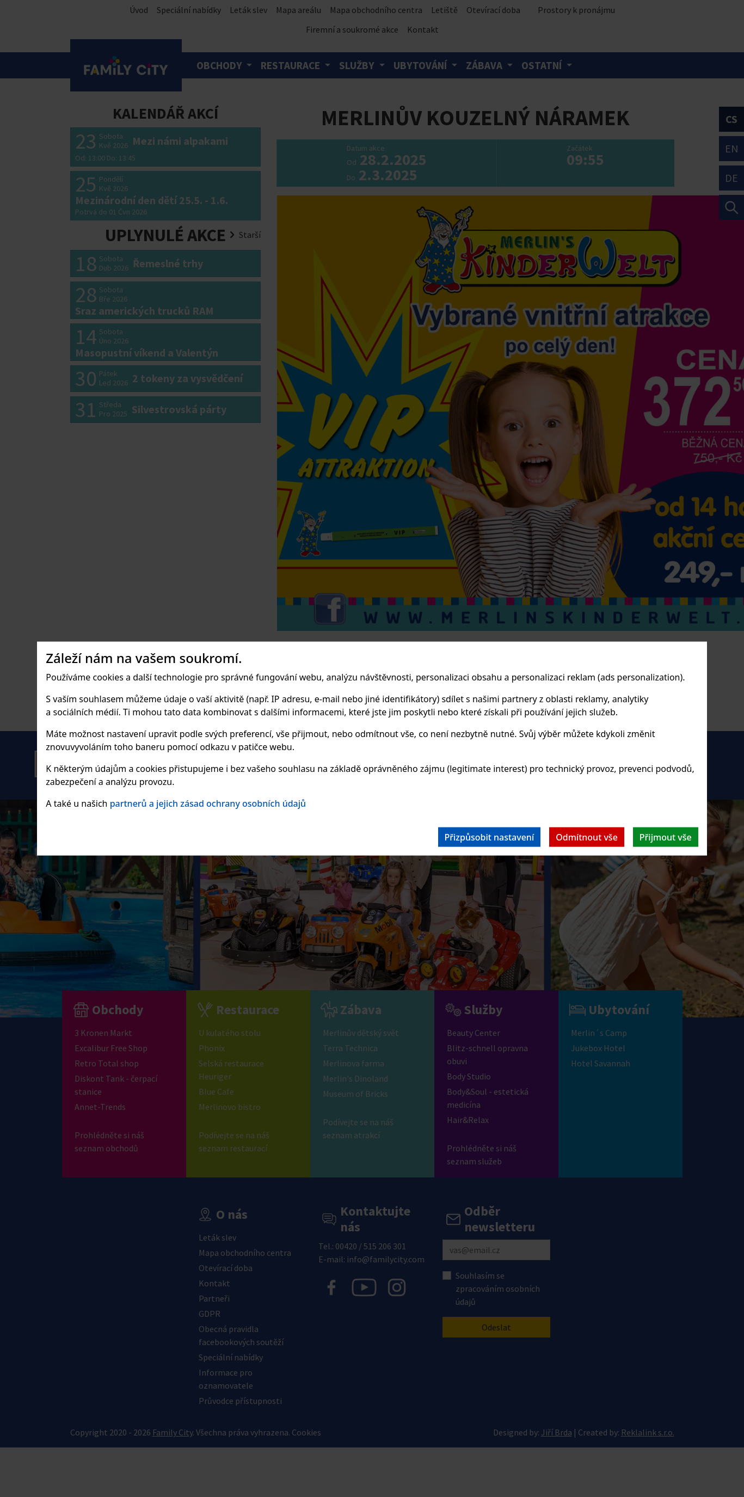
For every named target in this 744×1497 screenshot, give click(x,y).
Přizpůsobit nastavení (489, 837)
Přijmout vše (666, 837)
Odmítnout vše (587, 837)
